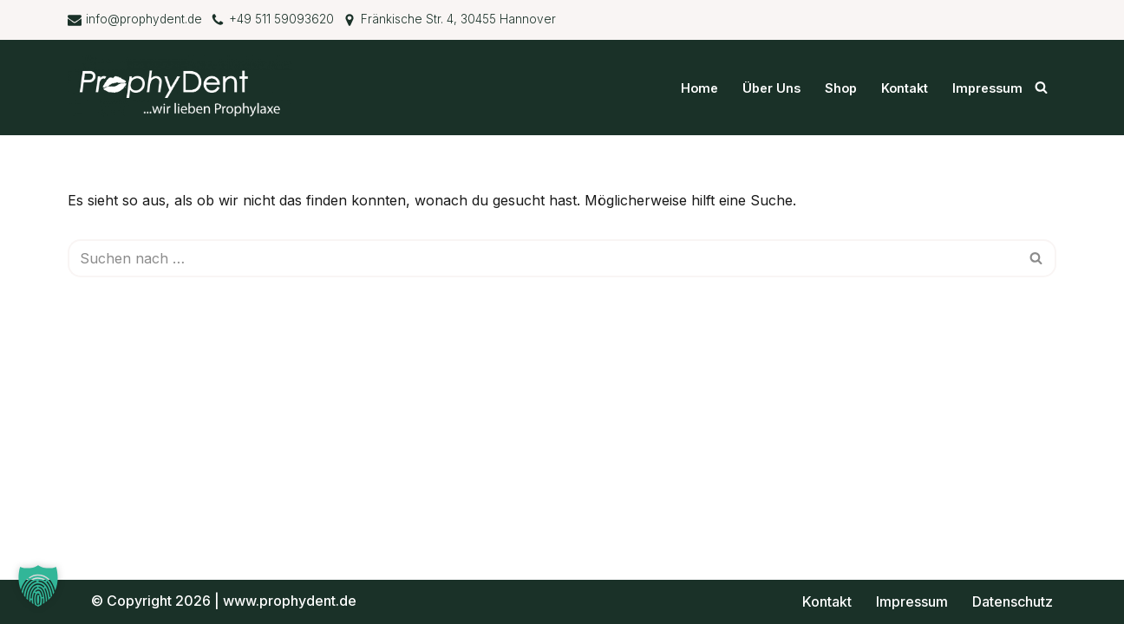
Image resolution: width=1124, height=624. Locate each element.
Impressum (987, 88)
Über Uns (771, 88)
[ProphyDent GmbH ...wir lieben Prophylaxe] (184, 87)
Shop (841, 88)
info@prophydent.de (144, 19)
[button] (38, 586)
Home (699, 88)
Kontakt (904, 88)
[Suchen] (1041, 87)
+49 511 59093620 (281, 19)
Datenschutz (1012, 601)
